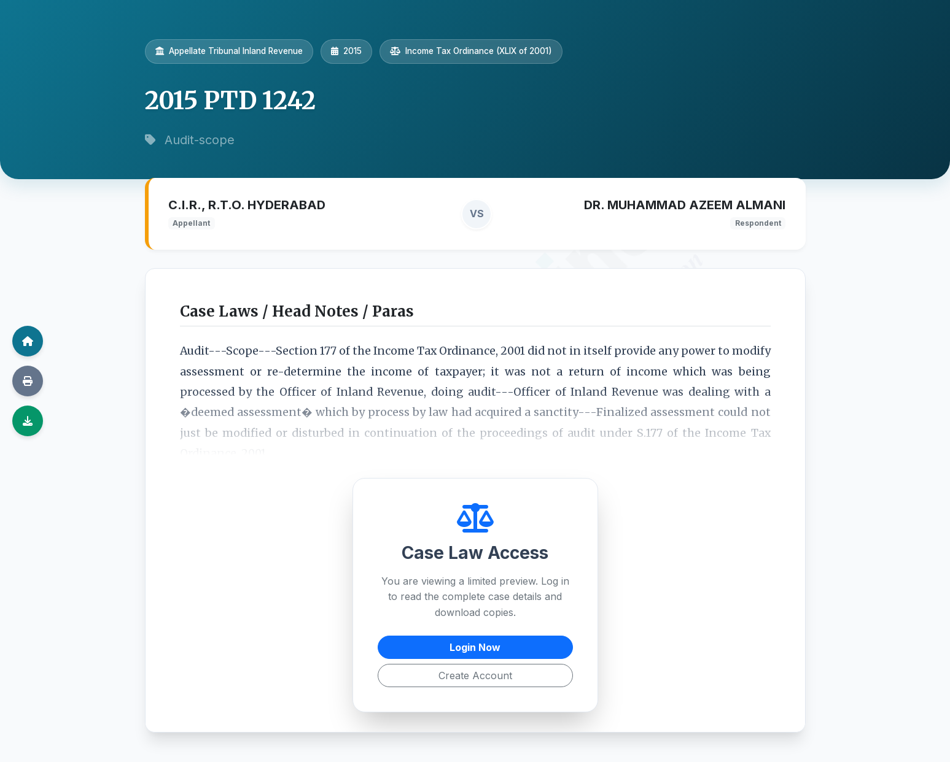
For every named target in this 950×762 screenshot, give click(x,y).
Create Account (475, 675)
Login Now (475, 647)
